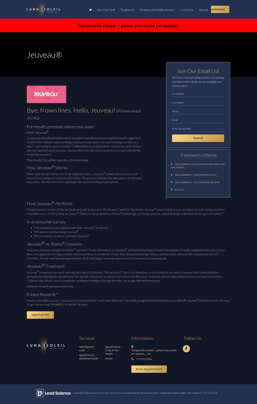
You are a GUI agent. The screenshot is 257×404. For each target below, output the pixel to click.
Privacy (117, 393)
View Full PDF (40, 315)
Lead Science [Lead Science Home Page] (98, 393)
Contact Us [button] (187, 9)
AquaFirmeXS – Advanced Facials (195, 175)
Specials (203, 9)
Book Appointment (211, 9)
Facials (179, 189)
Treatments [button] (127, 9)
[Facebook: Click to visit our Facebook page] (186, 348)
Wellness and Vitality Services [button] (157, 9)
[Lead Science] (54, 392)
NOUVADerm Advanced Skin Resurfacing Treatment (198, 166)
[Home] (90, 9)
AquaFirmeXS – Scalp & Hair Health (197, 182)
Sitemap (109, 393)
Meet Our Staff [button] (106, 9)
